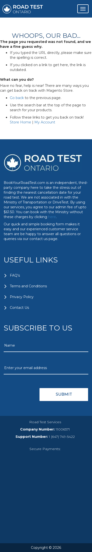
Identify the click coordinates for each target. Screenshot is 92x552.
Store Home (20, 122)
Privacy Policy (22, 297)
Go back (17, 98)
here (52, 217)
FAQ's (15, 275)
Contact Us (19, 307)
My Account (44, 122)
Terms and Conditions (28, 286)
